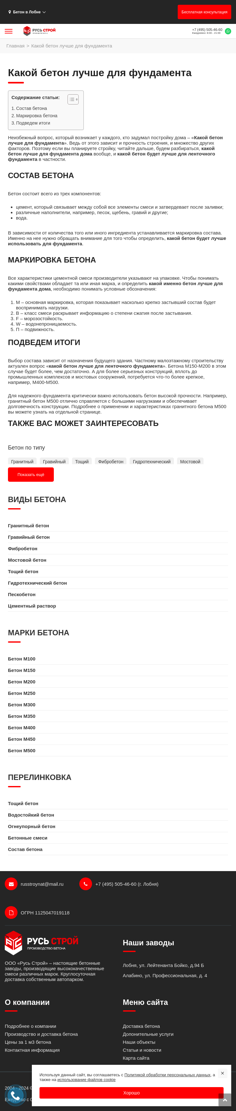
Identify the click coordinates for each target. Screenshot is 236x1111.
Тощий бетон (23, 571)
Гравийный (54, 461)
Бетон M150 (21, 670)
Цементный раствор (32, 606)
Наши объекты (139, 1042)
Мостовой (190, 461)
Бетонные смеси (27, 837)
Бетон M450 (21, 739)
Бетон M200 (21, 681)
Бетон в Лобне (25, 12)
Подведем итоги (33, 123)
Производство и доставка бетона (41, 1034)
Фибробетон (110, 461)
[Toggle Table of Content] (70, 99)
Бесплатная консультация (204, 12)
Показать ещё (31, 474)
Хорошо (131, 1092)
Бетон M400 (21, 727)
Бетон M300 (21, 704)
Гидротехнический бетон (37, 583)
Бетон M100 (21, 658)
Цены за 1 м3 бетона (28, 1042)
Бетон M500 (21, 750)
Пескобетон (22, 594)
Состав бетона (31, 108)
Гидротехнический (151, 461)
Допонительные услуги (148, 1034)
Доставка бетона (141, 1026)
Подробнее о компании (30, 1026)
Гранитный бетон (28, 525)
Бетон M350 (21, 716)
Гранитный (22, 461)
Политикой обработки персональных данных (168, 1074)
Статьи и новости (142, 1050)
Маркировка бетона (36, 115)
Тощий (82, 461)
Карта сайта (136, 1058)
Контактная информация (32, 1050)
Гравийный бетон (29, 537)
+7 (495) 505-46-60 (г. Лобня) (118, 883)
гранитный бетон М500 (33, 401)
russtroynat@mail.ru (34, 883)
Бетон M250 (21, 693)
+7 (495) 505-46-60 (207, 30)
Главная (15, 45)
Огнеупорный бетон (31, 826)
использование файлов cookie (86, 1079)
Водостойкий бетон (31, 815)
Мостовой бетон (27, 560)
